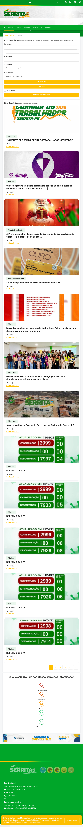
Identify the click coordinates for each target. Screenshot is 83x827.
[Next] (70, 667)
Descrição (8, 56)
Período (7, 44)
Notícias (12, 35)
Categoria (8, 64)
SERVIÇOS (35, 27)
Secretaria (8, 73)
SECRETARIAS (27, 27)
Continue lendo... (12, 146)
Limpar (42, 86)
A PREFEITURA (10, 27)
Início (6, 35)
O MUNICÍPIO (19, 27)
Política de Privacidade (40, 820)
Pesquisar (42, 81)
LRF (42, 27)
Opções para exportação (41, 94)
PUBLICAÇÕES (48, 27)
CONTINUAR (72, 820)
